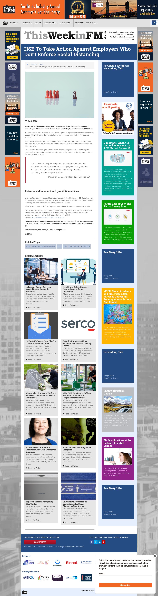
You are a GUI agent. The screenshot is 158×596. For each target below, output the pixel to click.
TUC (59, 246)
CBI (65, 246)
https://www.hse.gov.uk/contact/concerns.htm (47, 218)
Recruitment (50, 23)
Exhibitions (66, 23)
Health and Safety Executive (43, 246)
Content (15, 23)
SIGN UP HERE (40, 542)
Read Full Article (33, 307)
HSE (28, 246)
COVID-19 (85, 246)
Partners (79, 23)
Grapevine (27, 23)
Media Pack (92, 23)
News (41, 64)
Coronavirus (74, 246)
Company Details (87, 591)
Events (38, 23)
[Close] (155, 556)
